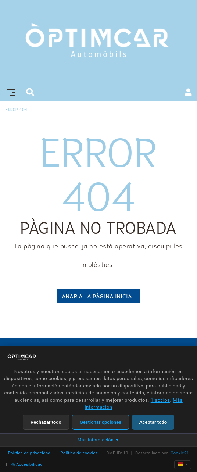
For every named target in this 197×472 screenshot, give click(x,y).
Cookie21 (180, 453)
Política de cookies (79, 453)
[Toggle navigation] (10, 91)
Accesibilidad (27, 464)
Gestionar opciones (100, 422)
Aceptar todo (153, 422)
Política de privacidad (29, 453)
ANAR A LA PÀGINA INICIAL (98, 296)
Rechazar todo (46, 422)
